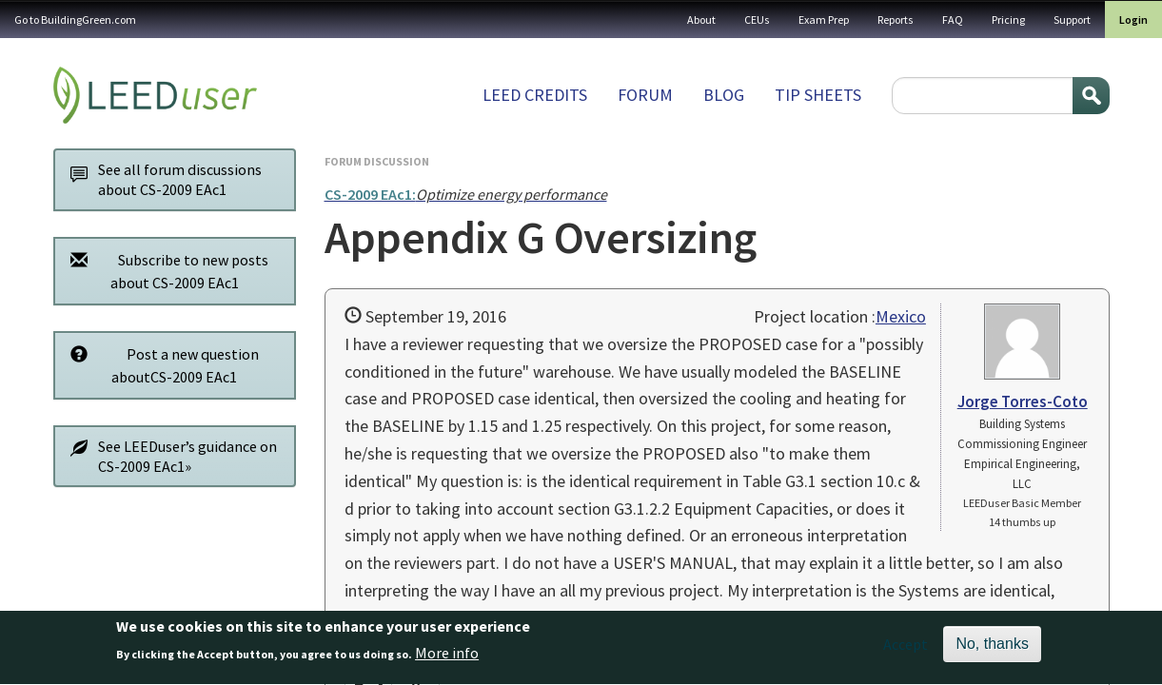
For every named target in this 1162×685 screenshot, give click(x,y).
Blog (723, 95)
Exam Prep (823, 19)
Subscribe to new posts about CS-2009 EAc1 (164, 270)
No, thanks (991, 650)
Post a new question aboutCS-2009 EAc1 (160, 364)
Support (1072, 19)
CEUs (757, 19)
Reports (895, 19)
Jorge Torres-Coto (1022, 401)
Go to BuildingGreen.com (75, 19)
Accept (905, 650)
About (701, 19)
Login (1133, 19)
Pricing (1008, 19)
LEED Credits (535, 95)
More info (447, 659)
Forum (645, 95)
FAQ (952, 19)
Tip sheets (818, 95)
